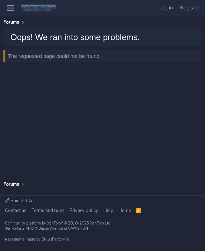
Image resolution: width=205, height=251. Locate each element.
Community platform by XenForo (58, 223)
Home (124, 210)
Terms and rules (48, 210)
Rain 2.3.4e (19, 201)
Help (108, 210)
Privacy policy (83, 210)
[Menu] (10, 8)
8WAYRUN (78, 228)
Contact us (16, 210)
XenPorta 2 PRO (19, 228)
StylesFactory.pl (55, 239)
